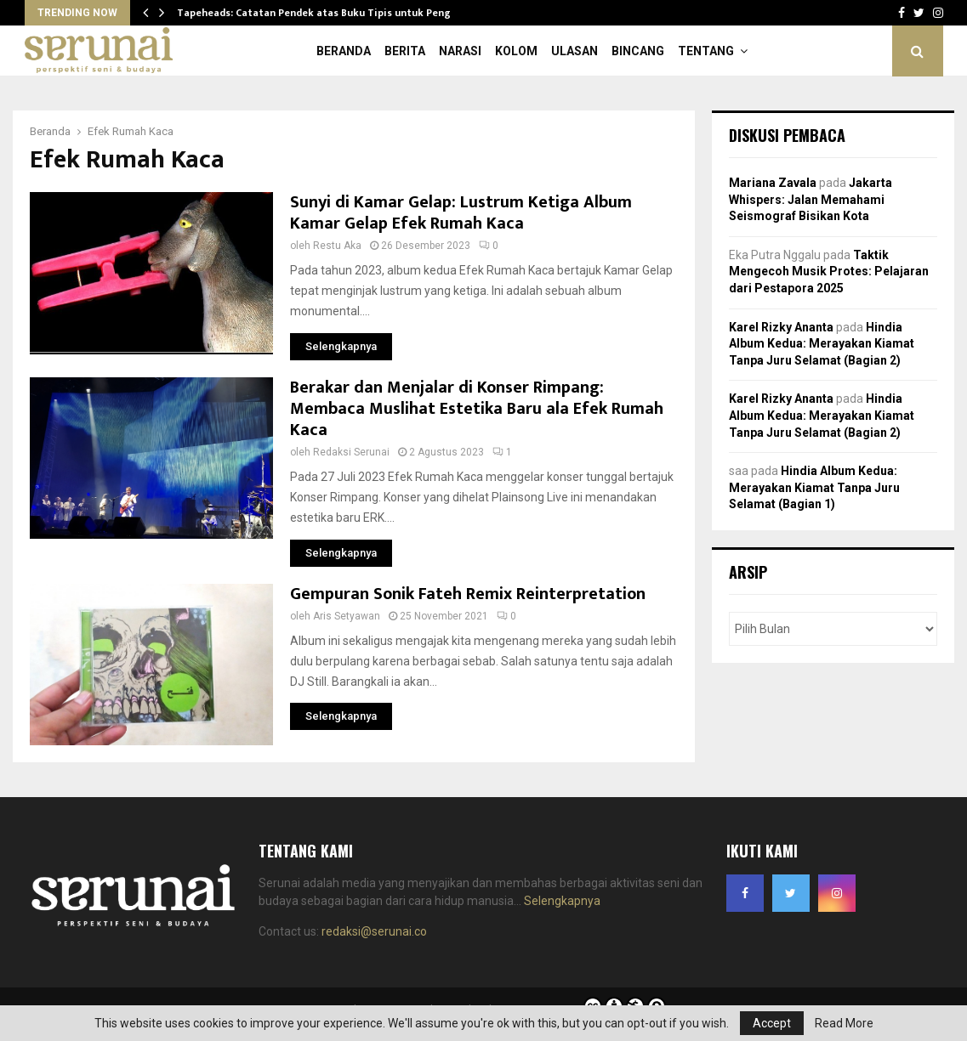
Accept (772, 1023)
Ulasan (574, 51)
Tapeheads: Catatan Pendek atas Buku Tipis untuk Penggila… (327, 12)
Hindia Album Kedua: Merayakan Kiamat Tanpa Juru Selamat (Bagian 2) (821, 343)
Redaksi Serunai (351, 452)
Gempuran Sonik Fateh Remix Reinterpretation (468, 594)
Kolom (516, 51)
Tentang (706, 51)
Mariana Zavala (772, 183)
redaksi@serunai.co (374, 931)
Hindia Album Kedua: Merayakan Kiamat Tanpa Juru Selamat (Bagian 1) (814, 487)
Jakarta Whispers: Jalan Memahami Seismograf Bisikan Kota (810, 199)
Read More (844, 1023)
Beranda (343, 51)
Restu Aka (337, 246)
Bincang (637, 51)
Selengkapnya (562, 901)
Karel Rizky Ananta (781, 327)
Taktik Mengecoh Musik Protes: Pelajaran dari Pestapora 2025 (829, 271)
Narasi (460, 51)
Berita (404, 51)
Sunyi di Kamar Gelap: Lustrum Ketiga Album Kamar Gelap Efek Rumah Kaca (461, 213)
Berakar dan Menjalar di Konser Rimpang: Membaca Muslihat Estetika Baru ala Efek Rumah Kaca (476, 408)
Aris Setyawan (346, 616)
